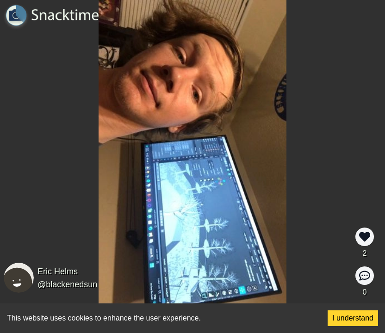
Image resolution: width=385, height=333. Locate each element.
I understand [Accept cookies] (352, 318)
